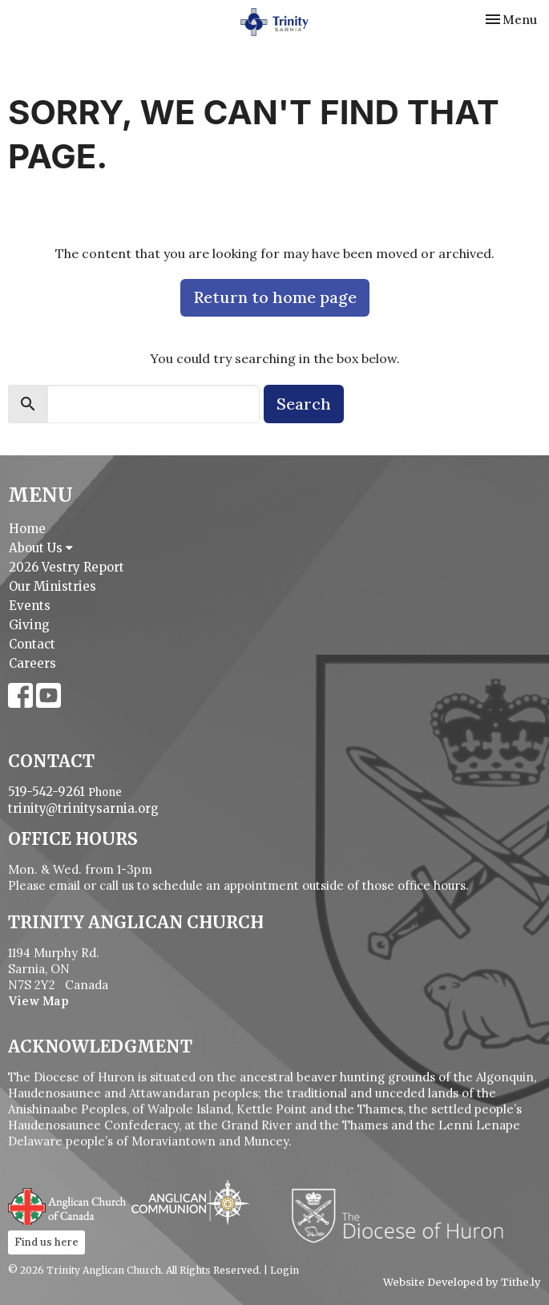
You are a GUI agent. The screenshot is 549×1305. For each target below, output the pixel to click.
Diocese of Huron (403, 1215)
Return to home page (275, 297)
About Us (41, 548)
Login (284, 1270)
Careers (32, 663)
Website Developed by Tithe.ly (462, 1282)
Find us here (46, 1242)
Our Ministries (52, 586)
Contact (32, 644)
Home (27, 528)
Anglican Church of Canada (67, 1205)
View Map (38, 1000)
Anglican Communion (190, 1202)
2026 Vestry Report (66, 567)
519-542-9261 (46, 791)
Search (304, 404)
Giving (29, 624)
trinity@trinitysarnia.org (83, 808)
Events (29, 605)
